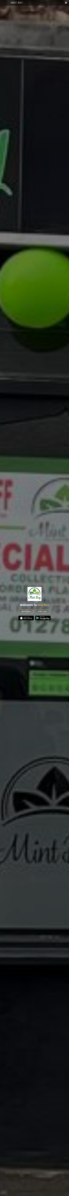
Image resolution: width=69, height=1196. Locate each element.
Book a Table (42, 611)
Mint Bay (17, 3)
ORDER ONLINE (26, 611)
